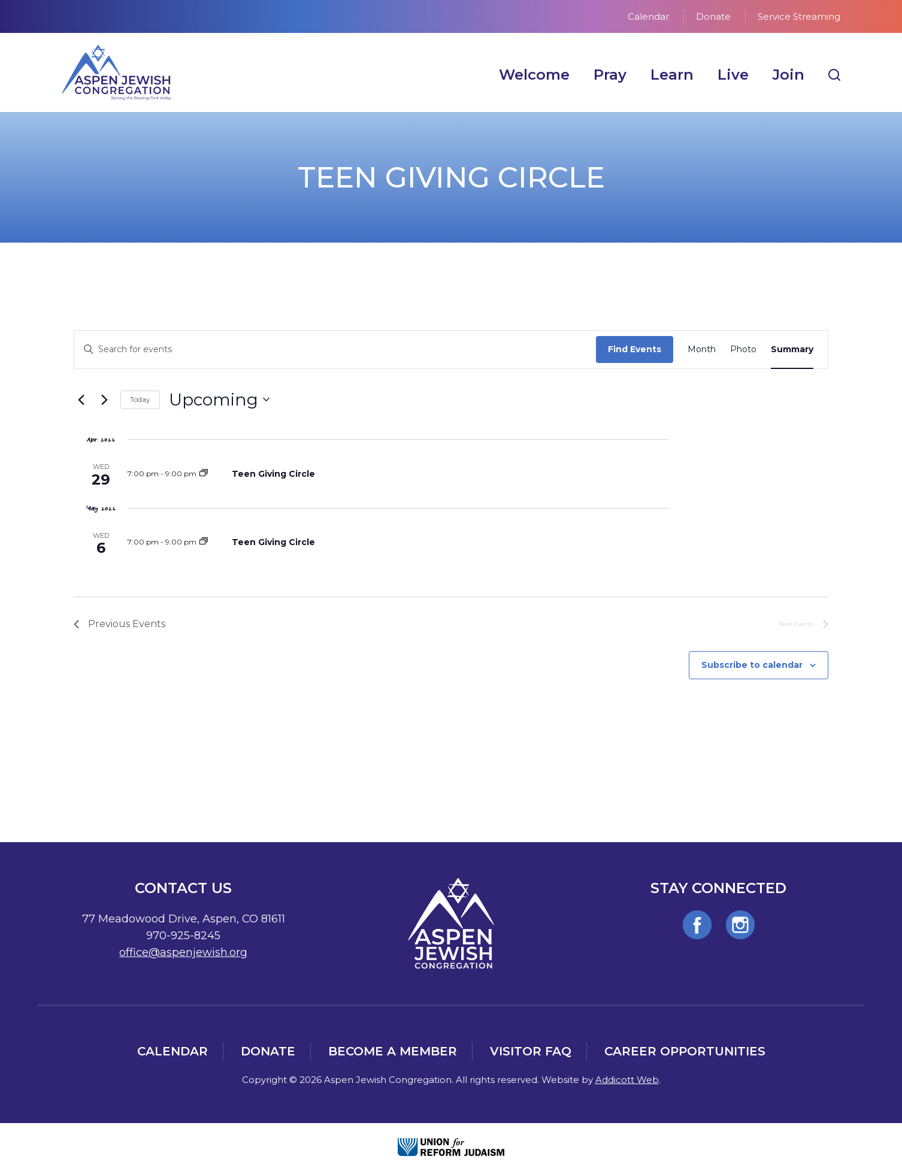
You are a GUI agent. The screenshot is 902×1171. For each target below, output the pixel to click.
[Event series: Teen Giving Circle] (203, 473)
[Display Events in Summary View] (792, 349)
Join (788, 74)
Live (733, 74)
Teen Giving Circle (273, 473)
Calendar (648, 16)
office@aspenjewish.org (183, 952)
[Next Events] (104, 399)
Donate (713, 16)
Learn (672, 74)
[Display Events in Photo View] (743, 349)
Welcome (534, 74)
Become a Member (392, 1051)
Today (140, 399)
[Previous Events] (81, 399)
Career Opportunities (684, 1051)
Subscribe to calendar (752, 664)
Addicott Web (627, 1079)
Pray (610, 74)
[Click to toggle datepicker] (219, 400)
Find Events (634, 349)
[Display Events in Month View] (702, 349)
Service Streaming (799, 16)
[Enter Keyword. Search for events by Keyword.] (335, 349)
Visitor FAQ (530, 1051)
